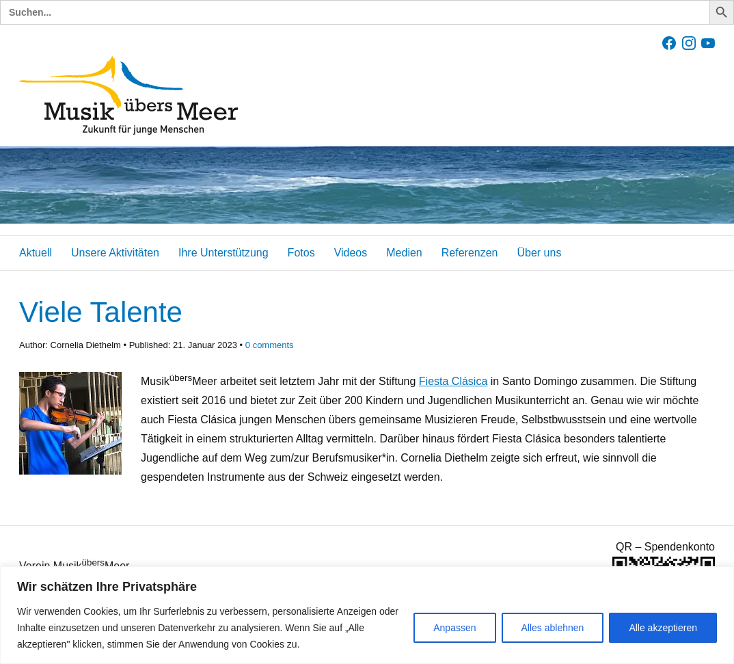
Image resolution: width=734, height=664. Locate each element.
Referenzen (469, 252)
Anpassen (454, 627)
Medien (404, 252)
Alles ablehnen (552, 627)
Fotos (301, 252)
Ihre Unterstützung (223, 252)
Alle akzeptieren (663, 627)
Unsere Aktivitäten (115, 252)
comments (269, 345)
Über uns (539, 252)
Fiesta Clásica (453, 381)
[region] (367, 615)
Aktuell (35, 252)
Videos (351, 252)
